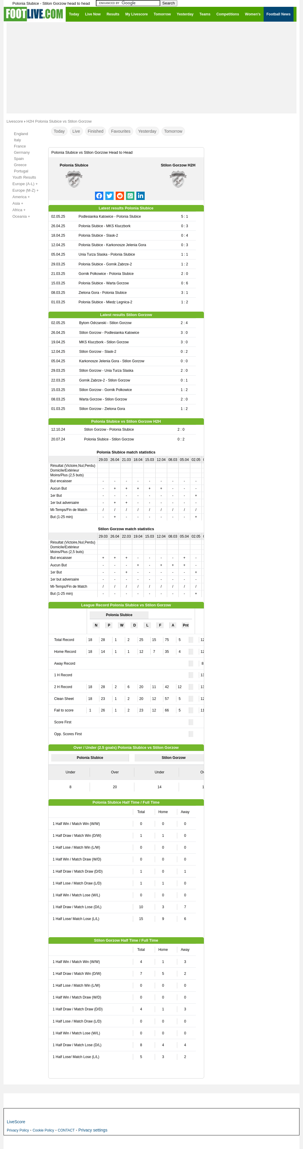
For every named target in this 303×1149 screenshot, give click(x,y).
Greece (20, 165)
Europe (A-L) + (22, 184)
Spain (19, 158)
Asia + (14, 203)
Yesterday (147, 131)
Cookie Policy (43, 1130)
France (20, 146)
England (21, 134)
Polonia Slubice (74, 165)
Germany (22, 152)
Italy (17, 140)
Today (59, 131)
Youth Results (21, 177)
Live (76, 131)
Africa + (15, 210)
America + (18, 197)
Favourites (120, 131)
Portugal (21, 171)
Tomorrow (173, 131)
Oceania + (18, 216)
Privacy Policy (18, 1130)
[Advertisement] (151, 67)
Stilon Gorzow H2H (178, 165)
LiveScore (16, 1121)
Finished (96, 131)
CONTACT (66, 1130)
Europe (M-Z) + (22, 190)
